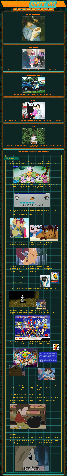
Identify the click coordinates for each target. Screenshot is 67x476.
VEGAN (33, 9)
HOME (15, 9)
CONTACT (51, 9)
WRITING (28, 9)
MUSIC (38, 9)
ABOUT (24, 9)
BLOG (19, 9)
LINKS (46, 9)
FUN (42, 9)
